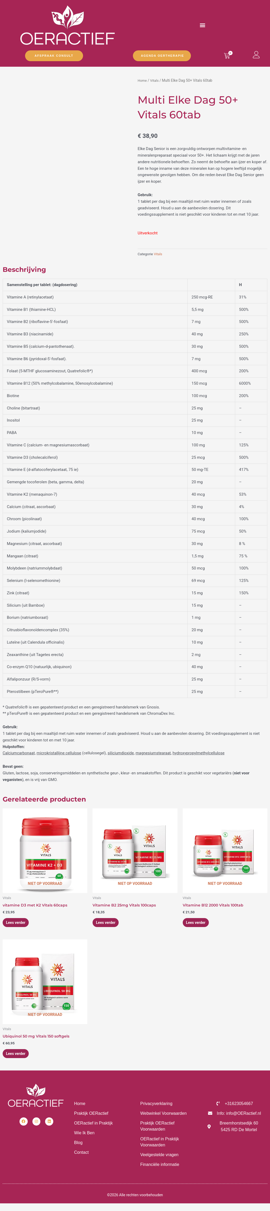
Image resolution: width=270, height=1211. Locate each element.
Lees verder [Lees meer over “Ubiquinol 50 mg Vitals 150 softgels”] (18, 1056)
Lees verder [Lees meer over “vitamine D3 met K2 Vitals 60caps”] (18, 923)
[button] (202, 25)
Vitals (155, 80)
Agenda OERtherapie (162, 55)
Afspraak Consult (54, 55)
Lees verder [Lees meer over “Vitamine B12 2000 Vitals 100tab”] (198, 923)
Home (142, 80)
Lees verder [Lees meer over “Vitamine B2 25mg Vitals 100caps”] (108, 923)
